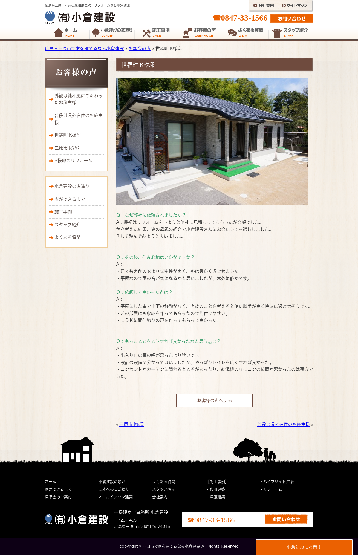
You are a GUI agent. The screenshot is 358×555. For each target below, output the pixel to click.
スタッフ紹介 (67, 224)
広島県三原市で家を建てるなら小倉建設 (84, 48)
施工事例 (63, 212)
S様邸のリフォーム (73, 160)
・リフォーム (270, 489)
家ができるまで (69, 199)
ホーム (50, 482)
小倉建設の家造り (72, 186)
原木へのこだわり (114, 489)
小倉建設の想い (112, 482)
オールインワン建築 (116, 497)
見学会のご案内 (58, 497)
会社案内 (160, 497)
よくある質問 (67, 237)
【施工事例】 (217, 482)
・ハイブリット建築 (276, 482)
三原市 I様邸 (131, 424)
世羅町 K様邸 (67, 135)
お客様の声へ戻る (214, 400)
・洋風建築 (215, 497)
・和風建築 (215, 489)
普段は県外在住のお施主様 (283, 424)
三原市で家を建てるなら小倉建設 (171, 546)
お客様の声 (140, 48)
